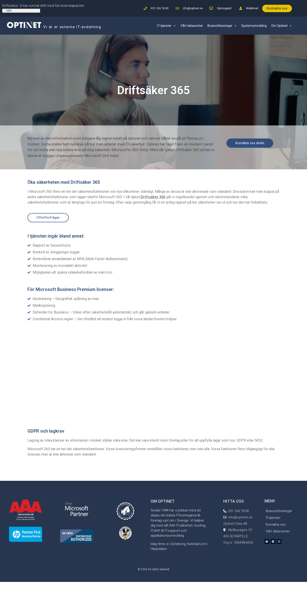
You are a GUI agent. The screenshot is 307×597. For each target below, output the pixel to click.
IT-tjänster (166, 25)
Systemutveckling (254, 25)
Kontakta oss (276, 524)
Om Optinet (281, 25)
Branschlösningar (222, 25)
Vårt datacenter (192, 25)
